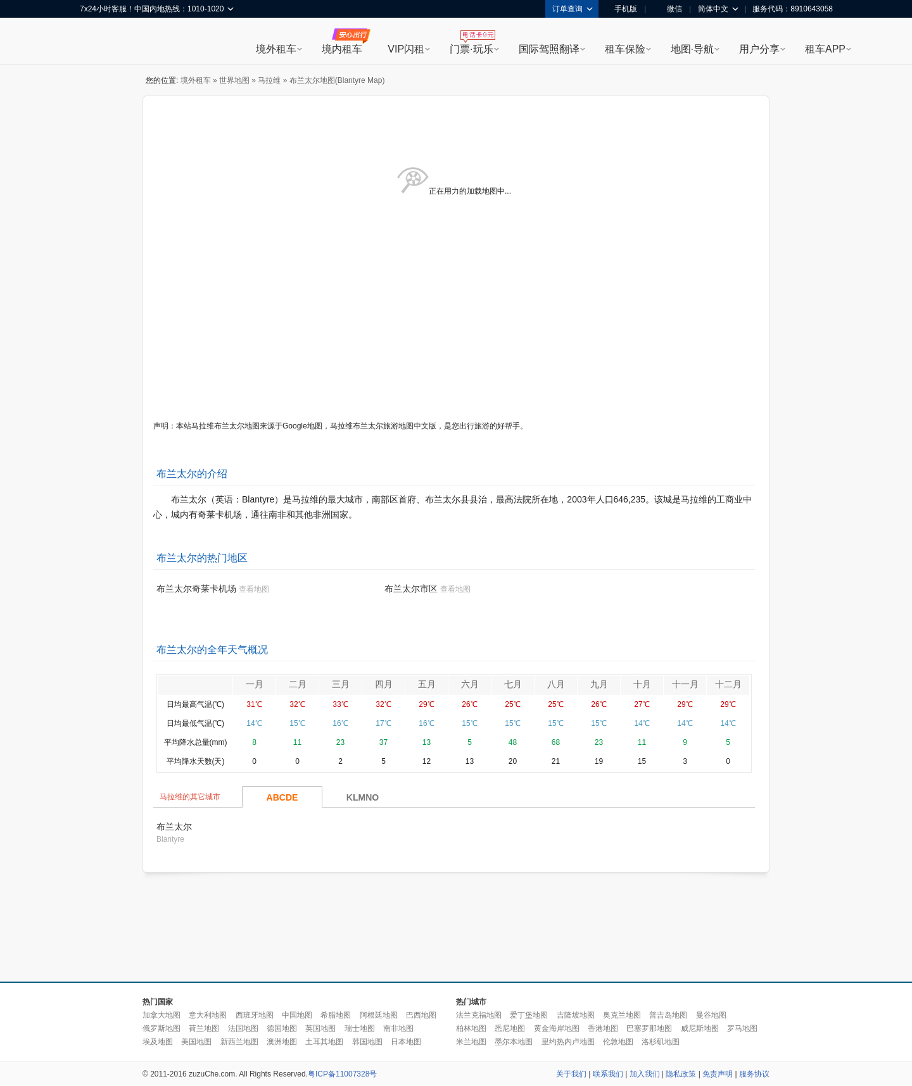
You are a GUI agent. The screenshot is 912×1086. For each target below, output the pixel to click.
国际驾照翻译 (549, 49)
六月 (470, 684)
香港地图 (603, 1028)
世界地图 (234, 80)
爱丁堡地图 (529, 1015)
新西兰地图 (239, 1041)
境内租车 (342, 49)
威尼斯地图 (700, 1028)
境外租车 (276, 49)
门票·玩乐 (471, 49)
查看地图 (254, 589)
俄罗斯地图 (161, 1028)
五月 (427, 684)
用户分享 (759, 49)
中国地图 (297, 1015)
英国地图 (320, 1028)
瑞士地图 (360, 1028)
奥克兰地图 (622, 1015)
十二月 (728, 684)
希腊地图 (335, 1015)
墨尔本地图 (514, 1041)
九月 (599, 684)
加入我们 (645, 1074)
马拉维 (269, 80)
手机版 (621, 8)
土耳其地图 (324, 1041)
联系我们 (608, 1074)
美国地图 (196, 1041)
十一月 (685, 684)
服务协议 (754, 1074)
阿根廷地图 (379, 1015)
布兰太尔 (174, 826)
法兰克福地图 (479, 1015)
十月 (642, 684)
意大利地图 (208, 1015)
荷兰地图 (204, 1028)
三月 (341, 684)
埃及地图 (157, 1041)
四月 (384, 684)
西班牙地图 (255, 1015)
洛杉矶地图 (661, 1041)
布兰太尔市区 (411, 589)
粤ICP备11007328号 (342, 1074)
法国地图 (243, 1028)
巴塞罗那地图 (649, 1028)
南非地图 (398, 1028)
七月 (513, 684)
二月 (298, 684)
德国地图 (282, 1028)
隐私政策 (681, 1074)
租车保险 (625, 49)
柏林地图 (471, 1028)
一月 (254, 684)
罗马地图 (742, 1028)
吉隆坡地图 (576, 1015)
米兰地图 (471, 1041)
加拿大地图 (161, 1015)
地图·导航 (692, 49)
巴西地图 (421, 1015)
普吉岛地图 (668, 1015)
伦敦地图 (618, 1041)
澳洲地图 (282, 1041)
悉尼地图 (510, 1028)
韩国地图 (367, 1041)
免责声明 (717, 1074)
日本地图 (406, 1041)
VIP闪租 (406, 49)
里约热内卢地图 (568, 1041)
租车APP (825, 49)
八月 (556, 684)
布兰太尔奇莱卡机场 (196, 589)
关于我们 (571, 1074)
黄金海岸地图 (557, 1028)
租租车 (96, 42)
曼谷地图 (711, 1015)
